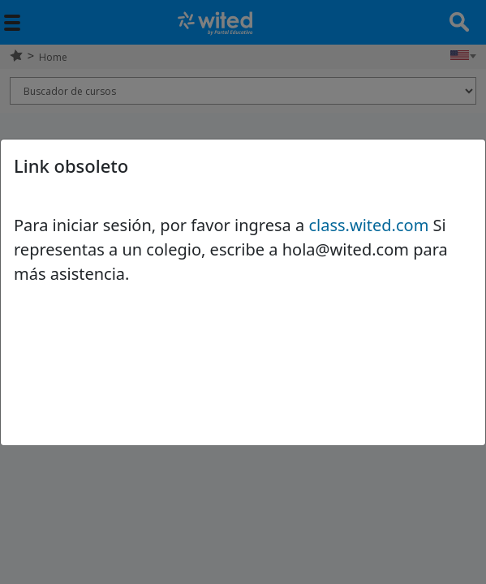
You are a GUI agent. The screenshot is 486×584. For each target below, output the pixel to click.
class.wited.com (368, 225)
